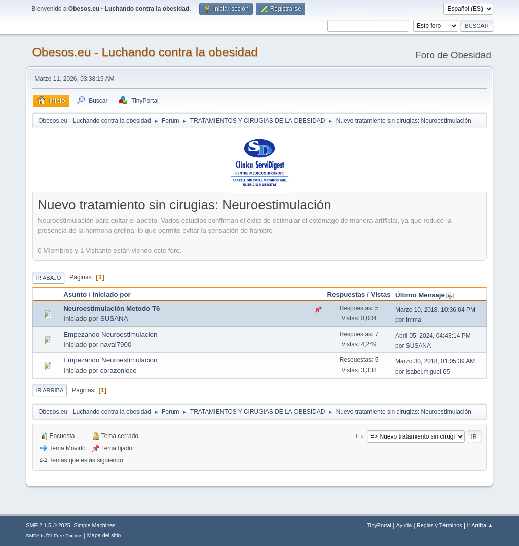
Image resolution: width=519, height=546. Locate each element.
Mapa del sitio (104, 535)
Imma (413, 319)
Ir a (360, 436)
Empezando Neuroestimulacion (110, 334)
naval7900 (116, 344)
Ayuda (404, 525)
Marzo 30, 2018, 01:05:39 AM (435, 361)
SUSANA (114, 318)
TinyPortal (379, 525)
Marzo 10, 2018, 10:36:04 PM (435, 309)
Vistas (381, 294)
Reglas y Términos (439, 525)
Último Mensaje (424, 295)
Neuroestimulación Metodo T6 (111, 308)
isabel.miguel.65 (428, 371)
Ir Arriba (49, 390)
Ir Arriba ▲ (480, 525)
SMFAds (35, 535)
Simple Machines (95, 525)
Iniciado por (111, 294)
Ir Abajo (48, 278)
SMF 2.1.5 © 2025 (48, 525)
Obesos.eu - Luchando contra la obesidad (144, 52)
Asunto (75, 294)
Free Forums (68, 535)
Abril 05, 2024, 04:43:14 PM (433, 335)
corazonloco (118, 370)
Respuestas (346, 294)
